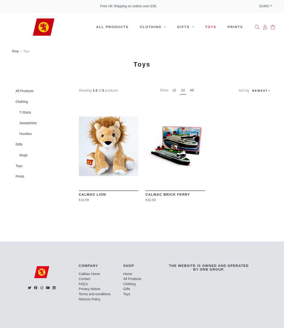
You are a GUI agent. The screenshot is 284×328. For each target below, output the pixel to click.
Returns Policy (90, 299)
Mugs (23, 155)
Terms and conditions (95, 294)
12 (174, 90)
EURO (264, 6)
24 (183, 90)
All (192, 90)
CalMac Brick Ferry (167, 194)
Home (127, 274)
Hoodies (25, 134)
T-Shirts (25, 112)
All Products (112, 27)
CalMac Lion (92, 194)
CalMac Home (89, 274)
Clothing (153, 27)
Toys (210, 27)
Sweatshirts (28, 123)
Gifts (185, 27)
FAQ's (83, 284)
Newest (260, 90)
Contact (85, 279)
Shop (15, 51)
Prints (235, 27)
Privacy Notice (89, 289)
